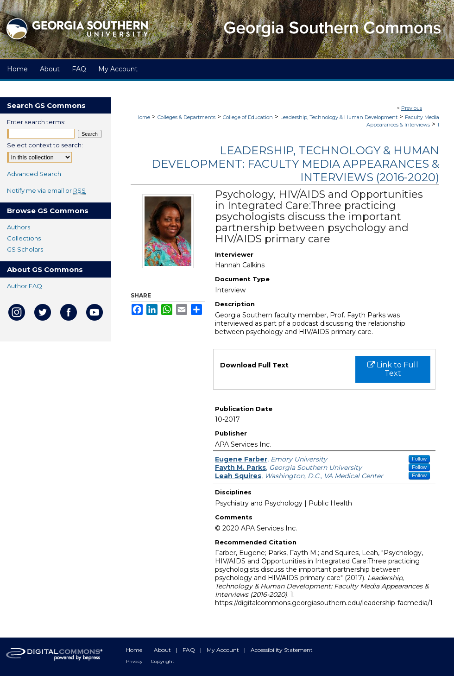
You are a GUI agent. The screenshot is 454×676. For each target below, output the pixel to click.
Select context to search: (45, 145)
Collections (24, 238)
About (163, 649)
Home (142, 117)
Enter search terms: (36, 122)
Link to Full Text (392, 369)
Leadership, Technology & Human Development (338, 117)
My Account (223, 649)
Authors (18, 227)
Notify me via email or (46, 190)
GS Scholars (25, 249)
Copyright (162, 661)
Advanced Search (34, 173)
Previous (411, 108)
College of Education (248, 117)
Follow (419, 458)
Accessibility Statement (282, 649)
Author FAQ (24, 286)
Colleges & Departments (186, 117)
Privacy (135, 661)
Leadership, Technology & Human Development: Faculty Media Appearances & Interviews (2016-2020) (295, 164)
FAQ (189, 649)
